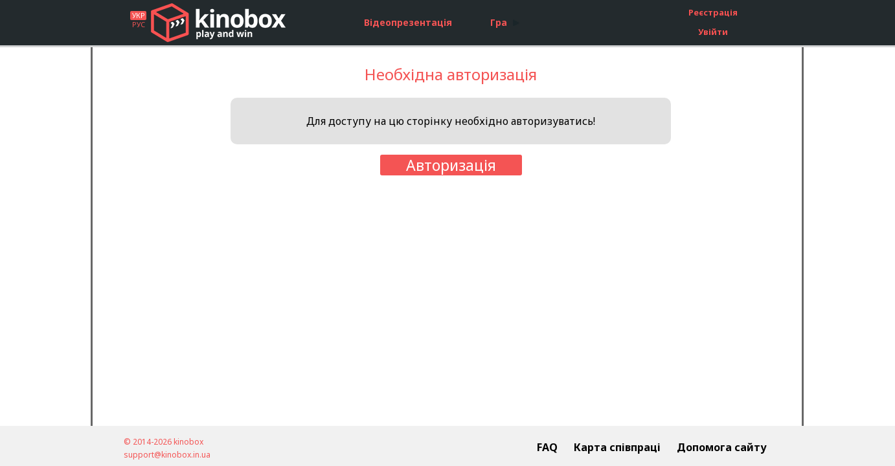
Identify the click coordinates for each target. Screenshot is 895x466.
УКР (138, 15)
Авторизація (451, 165)
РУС (138, 24)
